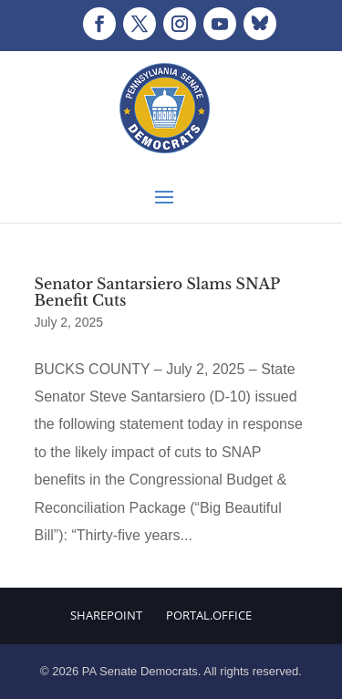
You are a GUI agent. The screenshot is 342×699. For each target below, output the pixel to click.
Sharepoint (106, 615)
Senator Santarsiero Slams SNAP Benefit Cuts (157, 292)
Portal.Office (209, 615)
